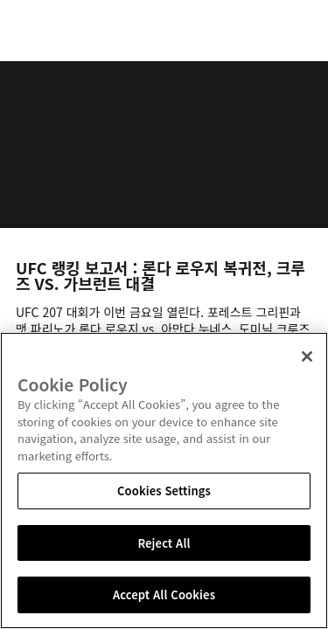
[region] (164, 480)
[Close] (307, 356)
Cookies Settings (164, 490)
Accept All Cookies (164, 594)
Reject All (163, 543)
